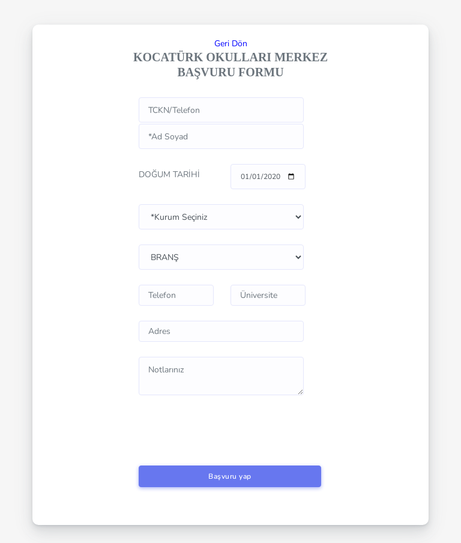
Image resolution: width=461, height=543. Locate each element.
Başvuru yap (230, 476)
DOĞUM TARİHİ (169, 174)
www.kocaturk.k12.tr (221, 216)
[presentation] (230, 419)
